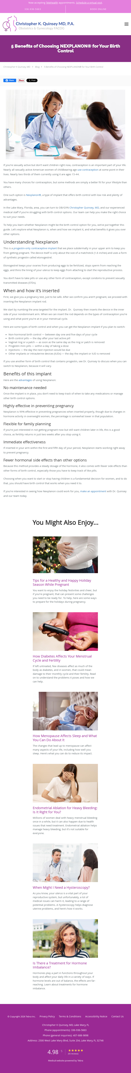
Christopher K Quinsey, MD (16, 66)
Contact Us (117, 1016)
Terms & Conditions (70, 1016)
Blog (37, 66)
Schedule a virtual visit (89, 2)
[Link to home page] (53, 24)
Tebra (80, 1060)
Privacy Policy (47, 1016)
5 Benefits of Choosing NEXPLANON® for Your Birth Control (73, 66)
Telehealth (52, 2)
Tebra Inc (30, 1016)
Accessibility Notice (96, 1016)
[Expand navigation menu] (126, 24)
